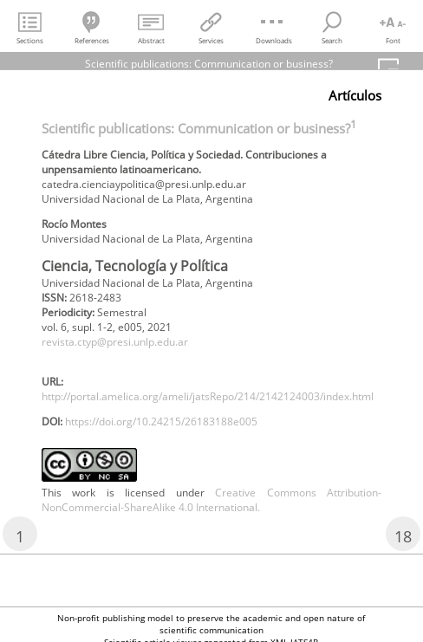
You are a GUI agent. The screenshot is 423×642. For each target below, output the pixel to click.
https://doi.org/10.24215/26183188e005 (161, 421)
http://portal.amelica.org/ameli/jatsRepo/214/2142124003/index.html (208, 396)
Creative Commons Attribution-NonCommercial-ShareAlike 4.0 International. (211, 500)
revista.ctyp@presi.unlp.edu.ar (115, 341)
